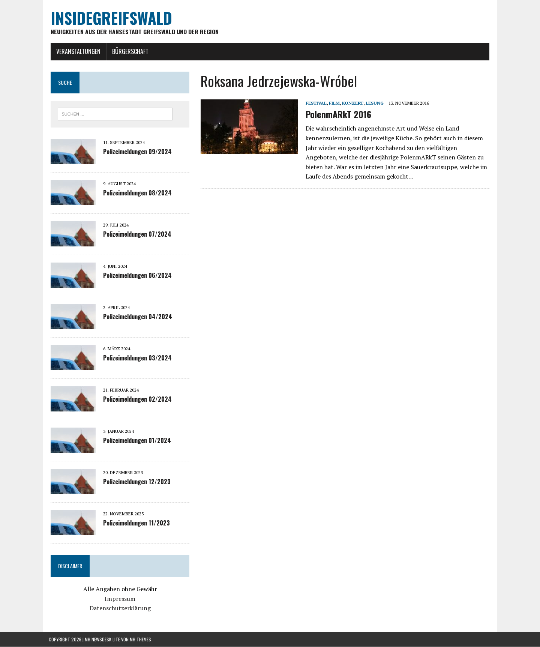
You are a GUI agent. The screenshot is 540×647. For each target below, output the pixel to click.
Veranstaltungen (76, 51)
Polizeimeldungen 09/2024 (135, 151)
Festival (315, 103)
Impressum (119, 598)
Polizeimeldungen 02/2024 (135, 399)
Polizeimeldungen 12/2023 (135, 481)
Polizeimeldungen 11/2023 (134, 523)
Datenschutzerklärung (118, 608)
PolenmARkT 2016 (337, 114)
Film (333, 103)
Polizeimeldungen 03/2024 (135, 358)
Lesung (374, 103)
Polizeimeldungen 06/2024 (135, 275)
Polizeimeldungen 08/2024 (135, 193)
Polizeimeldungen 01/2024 (135, 440)
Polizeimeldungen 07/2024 (135, 234)
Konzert (352, 103)
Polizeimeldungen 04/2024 (135, 316)
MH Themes (140, 639)
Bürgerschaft (128, 51)
